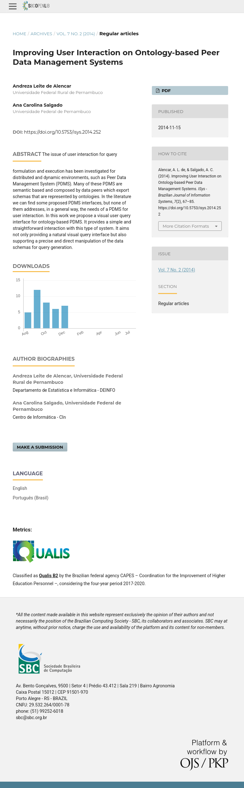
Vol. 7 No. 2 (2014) (76, 33)
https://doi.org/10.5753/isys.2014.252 (62, 132)
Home (19, 33)
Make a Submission (40, 447)
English (20, 488)
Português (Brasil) (30, 497)
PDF (165, 90)
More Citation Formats (186, 226)
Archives (41, 33)
